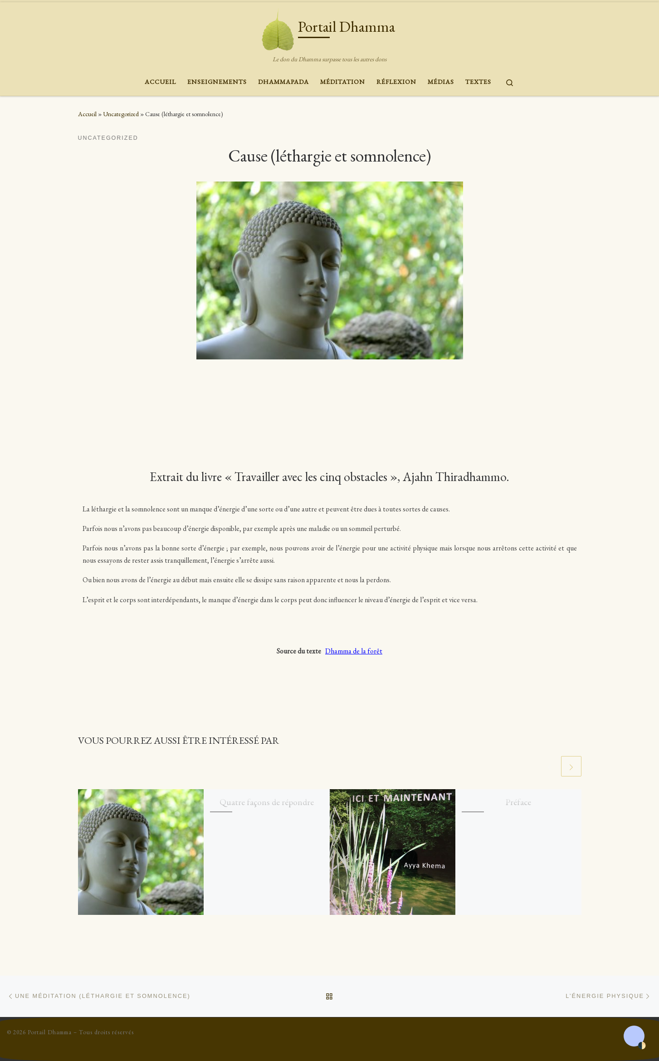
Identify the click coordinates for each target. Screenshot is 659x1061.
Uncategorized (121, 114)
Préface (518, 802)
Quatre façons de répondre (267, 802)
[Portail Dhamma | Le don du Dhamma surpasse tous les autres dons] (277, 27)
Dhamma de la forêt (353, 651)
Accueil (87, 114)
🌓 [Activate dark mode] (641, 1045)
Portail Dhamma (50, 1032)
